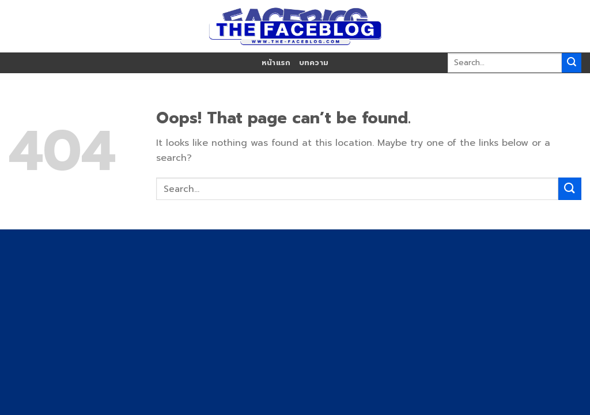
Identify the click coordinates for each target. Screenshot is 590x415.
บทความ (314, 62)
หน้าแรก (276, 62)
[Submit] (571, 63)
